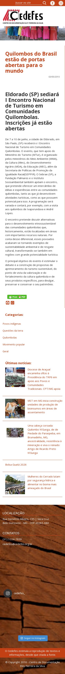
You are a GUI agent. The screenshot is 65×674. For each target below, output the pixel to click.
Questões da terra (13, 330)
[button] (45, 3)
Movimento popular (14, 344)
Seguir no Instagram (33, 638)
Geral (5, 351)
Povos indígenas (12, 323)
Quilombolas (10, 337)
